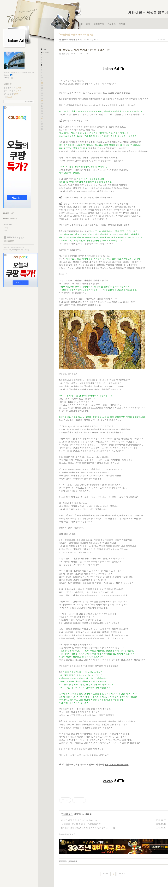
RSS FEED (9, 241)
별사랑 (6, 247)
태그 (88, 24)
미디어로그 (99, 24)
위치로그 (111, 24)
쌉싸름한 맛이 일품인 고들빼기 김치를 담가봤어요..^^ (86, 827)
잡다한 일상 (11, 93)
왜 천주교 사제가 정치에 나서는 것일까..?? (79, 39)
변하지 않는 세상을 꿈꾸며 (148, 13)
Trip (7, 96)
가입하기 (20, 238)
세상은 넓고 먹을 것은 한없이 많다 (77, 820)
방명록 (122, 24)
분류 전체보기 (12, 87)
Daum (8, 249)
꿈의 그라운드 (12, 90)
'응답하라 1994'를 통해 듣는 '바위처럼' (79, 823)
